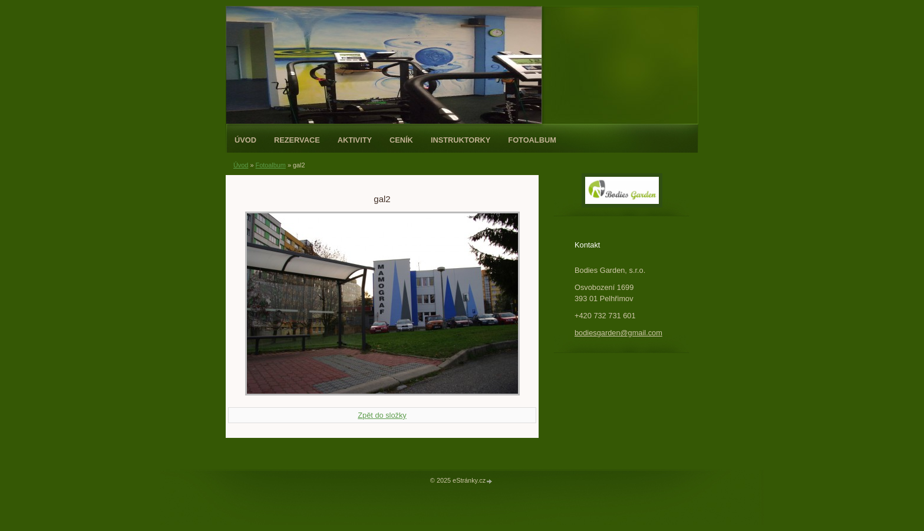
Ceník (401, 140)
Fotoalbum (532, 140)
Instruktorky (460, 140)
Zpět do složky (382, 415)
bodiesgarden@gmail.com (618, 332)
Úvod (245, 140)
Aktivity (355, 140)
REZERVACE (297, 140)
